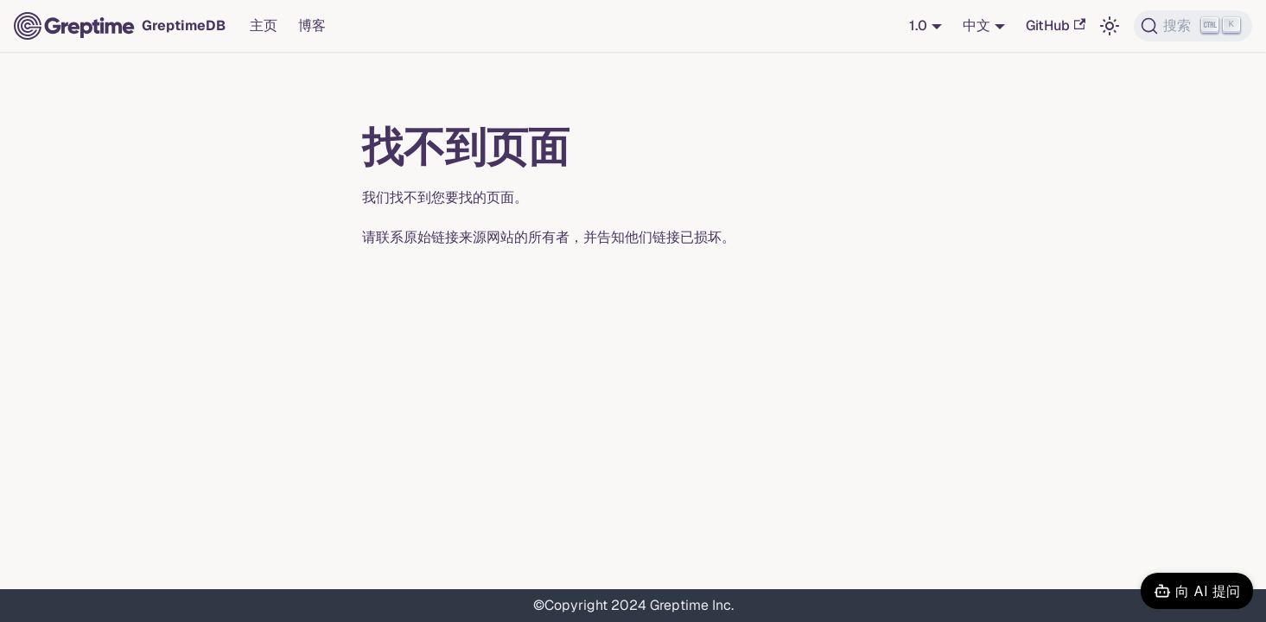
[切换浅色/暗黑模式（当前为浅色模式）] (1109, 26)
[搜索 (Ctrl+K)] (1193, 25)
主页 (263, 25)
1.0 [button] (918, 25)
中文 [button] (976, 25)
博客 (312, 25)
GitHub (1055, 25)
